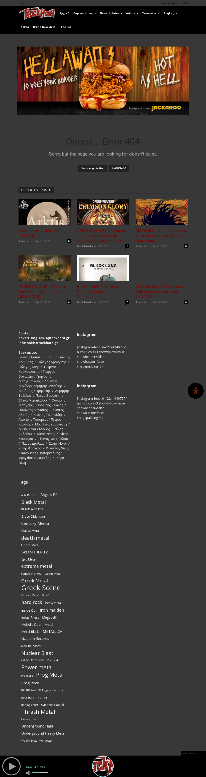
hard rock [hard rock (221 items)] (31, 602)
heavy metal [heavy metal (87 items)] (53, 603)
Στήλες (170, 13)
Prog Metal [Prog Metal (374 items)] (50, 674)
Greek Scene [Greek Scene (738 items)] (41, 587)
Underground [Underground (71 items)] (29, 719)
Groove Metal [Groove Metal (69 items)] (30, 595)
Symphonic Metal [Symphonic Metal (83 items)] (52, 705)
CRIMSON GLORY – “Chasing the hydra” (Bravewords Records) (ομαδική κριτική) (101, 235)
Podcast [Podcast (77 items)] (52, 660)
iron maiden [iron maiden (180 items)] (52, 610)
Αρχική (64, 13)
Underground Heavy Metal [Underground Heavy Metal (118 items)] (43, 733)
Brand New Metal (44, 27)
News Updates (111, 13)
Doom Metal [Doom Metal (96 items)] (30, 545)
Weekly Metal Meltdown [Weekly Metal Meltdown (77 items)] (36, 740)
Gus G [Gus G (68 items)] (45, 595)
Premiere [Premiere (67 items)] (27, 675)
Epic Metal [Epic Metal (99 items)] (28, 559)
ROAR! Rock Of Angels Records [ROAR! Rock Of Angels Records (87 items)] (42, 690)
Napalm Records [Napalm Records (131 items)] (35, 638)
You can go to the (92, 168)
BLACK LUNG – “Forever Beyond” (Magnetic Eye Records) (97, 291)
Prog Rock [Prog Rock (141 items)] (30, 683)
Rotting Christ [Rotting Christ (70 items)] (29, 705)
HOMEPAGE (119, 168)
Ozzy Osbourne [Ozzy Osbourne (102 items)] (32, 660)
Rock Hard (25, 241)
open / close (188, 753)
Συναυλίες (151, 13)
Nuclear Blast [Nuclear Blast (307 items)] (37, 653)
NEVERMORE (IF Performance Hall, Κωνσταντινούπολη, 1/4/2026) (161, 291)
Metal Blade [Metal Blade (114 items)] (30, 631)
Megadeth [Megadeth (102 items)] (49, 617)
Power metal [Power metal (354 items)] (37, 667)
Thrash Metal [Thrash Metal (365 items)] (38, 711)
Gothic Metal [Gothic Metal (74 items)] (53, 573)
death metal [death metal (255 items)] (35, 537)
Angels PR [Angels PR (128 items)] (49, 494)
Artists (132, 13)
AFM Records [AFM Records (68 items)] (29, 495)
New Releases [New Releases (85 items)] (30, 646)
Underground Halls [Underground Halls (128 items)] (37, 726)
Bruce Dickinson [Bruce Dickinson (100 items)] (33, 516)
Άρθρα (25, 27)
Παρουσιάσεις (84, 13)
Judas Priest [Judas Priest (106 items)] (30, 617)
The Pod (66, 27)
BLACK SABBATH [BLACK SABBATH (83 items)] (32, 509)
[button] (22, 3)
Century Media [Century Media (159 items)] (35, 523)
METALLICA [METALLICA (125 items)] (52, 631)
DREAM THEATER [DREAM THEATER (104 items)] (34, 552)
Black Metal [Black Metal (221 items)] (33, 502)
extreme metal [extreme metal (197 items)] (36, 566)
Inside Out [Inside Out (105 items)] (29, 610)
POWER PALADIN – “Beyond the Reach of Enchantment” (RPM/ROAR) (42, 291)
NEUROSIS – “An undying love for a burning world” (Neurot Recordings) (161, 235)
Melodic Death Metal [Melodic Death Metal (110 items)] (37, 624)
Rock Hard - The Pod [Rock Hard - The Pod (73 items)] (34, 697)
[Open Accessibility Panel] (196, 391)
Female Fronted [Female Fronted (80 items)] (31, 574)
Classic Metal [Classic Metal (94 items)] (30, 531)
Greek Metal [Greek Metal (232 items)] (34, 580)
